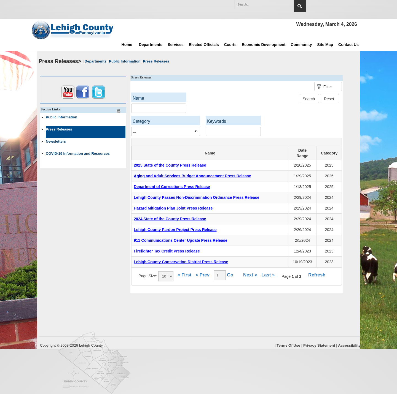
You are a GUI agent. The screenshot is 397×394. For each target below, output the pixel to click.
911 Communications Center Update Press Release (180, 240)
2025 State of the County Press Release (170, 165)
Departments (151, 44)
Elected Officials (204, 44)
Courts (230, 44)
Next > (250, 275)
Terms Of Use (288, 345)
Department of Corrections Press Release (172, 186)
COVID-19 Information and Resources (78, 153)
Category (141, 121)
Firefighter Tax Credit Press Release (167, 251)
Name (138, 98)
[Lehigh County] (73, 30)
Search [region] (300, 6)
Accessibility (349, 345)
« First (184, 275)
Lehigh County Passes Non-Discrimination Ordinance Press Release (196, 197)
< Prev (202, 275)
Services (176, 44)
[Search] (258, 4)
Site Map (325, 44)
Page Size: (147, 276)
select (195, 131)
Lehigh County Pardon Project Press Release (175, 229)
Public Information (61, 117)
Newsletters (56, 141)
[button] (278, 4)
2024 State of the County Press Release (170, 219)
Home (127, 44)
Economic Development (264, 44)
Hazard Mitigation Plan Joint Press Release (173, 208)
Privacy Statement (319, 345)
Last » (268, 275)
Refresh (317, 275)
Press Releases (59, 129)
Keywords (216, 121)
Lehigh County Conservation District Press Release (181, 262)
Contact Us (348, 44)
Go (230, 275)
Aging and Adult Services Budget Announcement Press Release (192, 176)
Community (301, 44)
